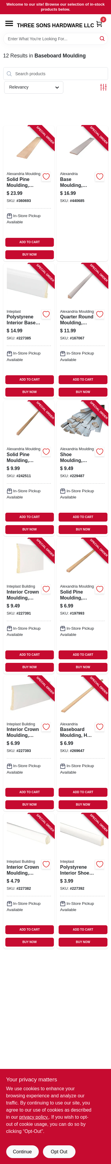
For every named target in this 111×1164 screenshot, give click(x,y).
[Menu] (9, 23)
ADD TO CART (30, 242)
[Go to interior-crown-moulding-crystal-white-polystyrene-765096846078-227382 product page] (29, 881)
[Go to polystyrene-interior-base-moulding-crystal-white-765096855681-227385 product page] (29, 331)
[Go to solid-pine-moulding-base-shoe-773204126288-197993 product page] (82, 606)
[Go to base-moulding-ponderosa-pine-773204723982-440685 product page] (82, 193)
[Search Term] (55, 39)
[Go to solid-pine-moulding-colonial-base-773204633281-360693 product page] (29, 193)
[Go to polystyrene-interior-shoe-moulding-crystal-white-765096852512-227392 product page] (82, 881)
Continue (22, 1151)
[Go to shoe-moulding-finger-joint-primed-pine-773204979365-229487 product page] (82, 468)
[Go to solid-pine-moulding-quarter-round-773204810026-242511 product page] (29, 468)
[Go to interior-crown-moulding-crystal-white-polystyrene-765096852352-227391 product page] (29, 606)
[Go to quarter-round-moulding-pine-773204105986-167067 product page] (82, 331)
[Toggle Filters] (103, 87)
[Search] (102, 38)
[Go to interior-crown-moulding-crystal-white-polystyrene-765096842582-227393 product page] (29, 743)
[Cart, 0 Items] (99, 24)
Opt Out (59, 1151)
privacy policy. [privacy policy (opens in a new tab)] (34, 1117)
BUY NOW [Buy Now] (29, 254)
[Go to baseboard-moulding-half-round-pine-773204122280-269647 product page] (82, 743)
